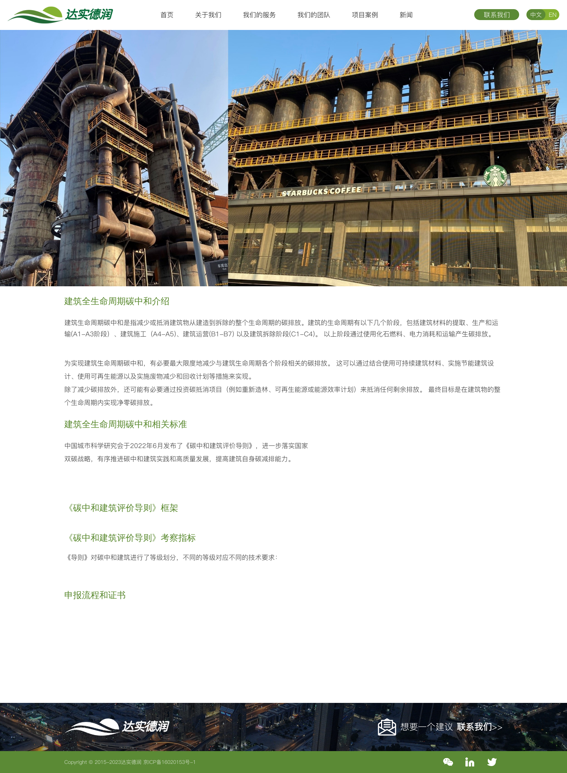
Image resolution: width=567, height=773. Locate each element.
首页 (167, 14)
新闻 (406, 14)
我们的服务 (259, 14)
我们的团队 (313, 14)
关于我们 (208, 14)
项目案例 (365, 14)
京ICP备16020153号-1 (169, 762)
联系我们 (497, 14)
